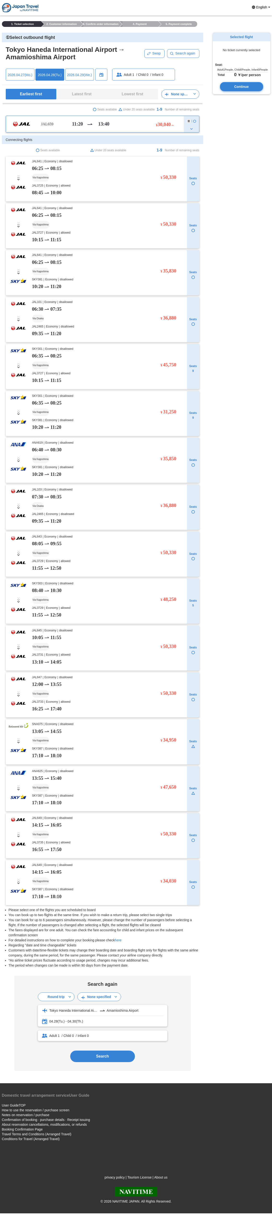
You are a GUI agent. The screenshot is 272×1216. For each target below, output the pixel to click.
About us (160, 1177)
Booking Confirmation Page (22, 1129)
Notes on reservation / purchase (25, 1115)
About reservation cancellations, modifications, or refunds (44, 1124)
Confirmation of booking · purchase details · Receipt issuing (46, 1120)
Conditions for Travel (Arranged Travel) (31, 1139)
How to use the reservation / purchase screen (35, 1110)
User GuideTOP (14, 1105)
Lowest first (132, 94)
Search (102, 1056)
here (118, 940)
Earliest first (31, 94)
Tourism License (139, 1177)
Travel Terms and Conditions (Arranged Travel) (36, 1134)
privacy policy (114, 1177)
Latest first (82, 94)
